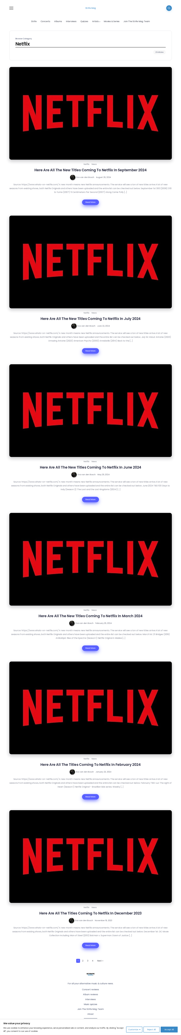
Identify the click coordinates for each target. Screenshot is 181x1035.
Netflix (86, 164)
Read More (90, 202)
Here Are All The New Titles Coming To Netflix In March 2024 (90, 615)
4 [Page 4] (92, 960)
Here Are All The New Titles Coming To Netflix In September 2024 (90, 170)
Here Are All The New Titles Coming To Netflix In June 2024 (90, 467)
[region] (90, 1027)
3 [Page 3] (87, 960)
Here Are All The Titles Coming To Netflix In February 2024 (90, 764)
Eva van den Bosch (85, 177)
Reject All (151, 1029)
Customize (133, 1029)
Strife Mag (90, 8)
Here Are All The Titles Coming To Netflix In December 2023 (90, 913)
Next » (100, 960)
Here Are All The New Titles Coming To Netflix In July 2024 (90, 318)
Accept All (169, 1029)
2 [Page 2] (82, 960)
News (94, 164)
